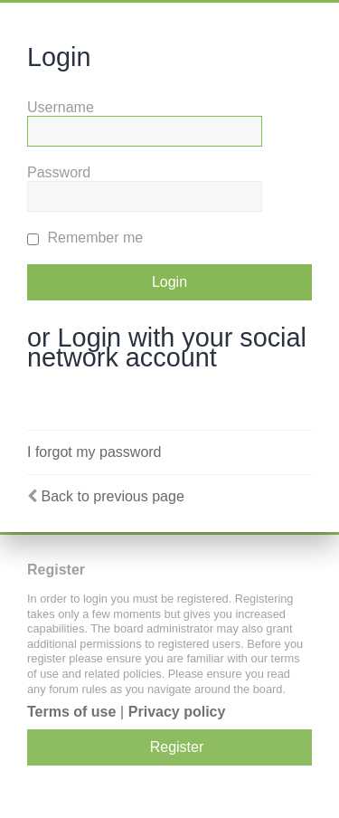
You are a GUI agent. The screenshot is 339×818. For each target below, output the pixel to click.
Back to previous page (112, 496)
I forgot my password (94, 452)
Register (177, 747)
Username (60, 107)
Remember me (85, 237)
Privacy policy (177, 711)
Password (58, 172)
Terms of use (71, 711)
